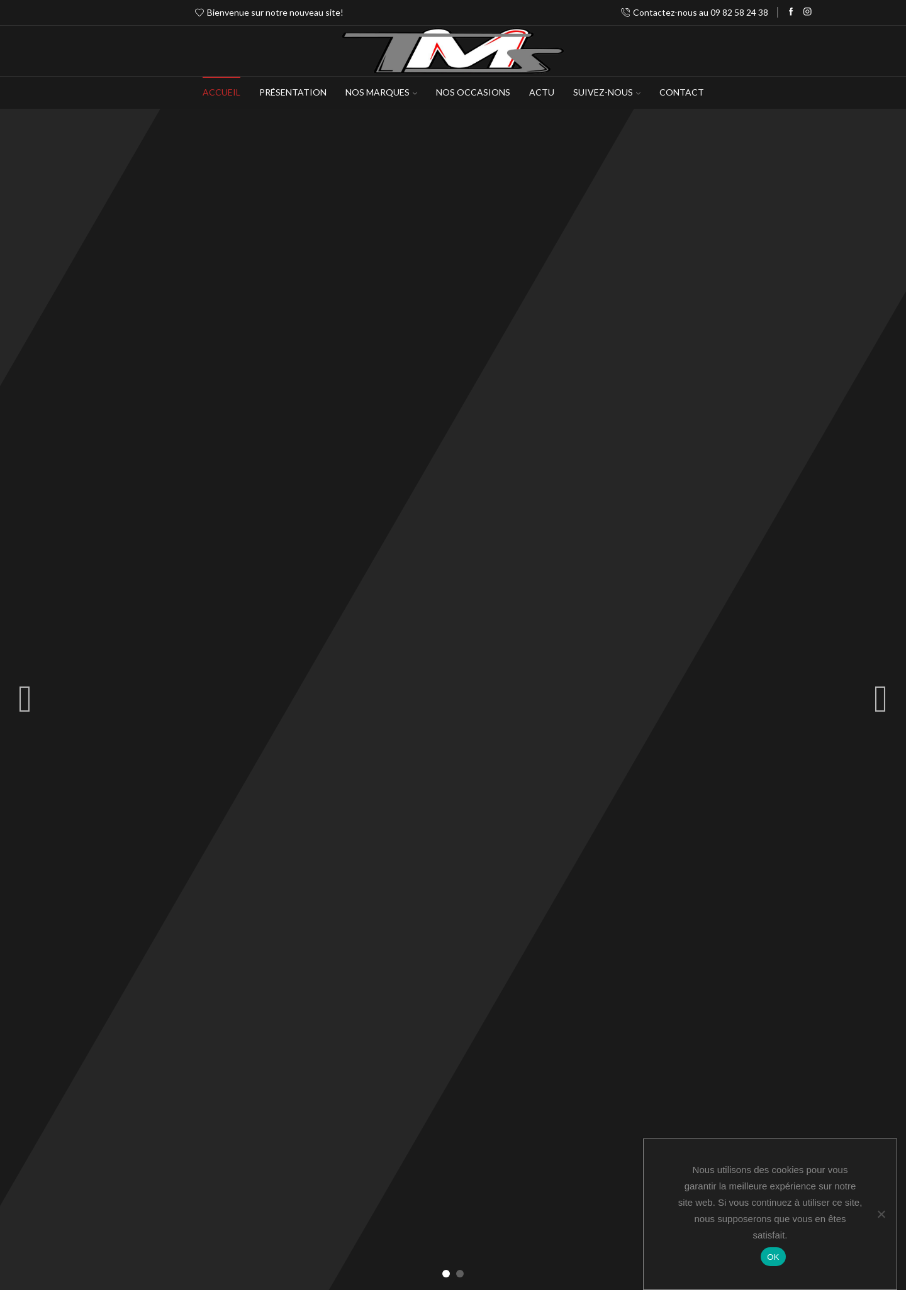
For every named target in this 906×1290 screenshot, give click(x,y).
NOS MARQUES (381, 92)
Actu (541, 92)
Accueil (221, 92)
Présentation (293, 92)
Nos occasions (473, 92)
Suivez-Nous (606, 92)
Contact (681, 92)
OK (773, 1257)
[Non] (881, 1214)
